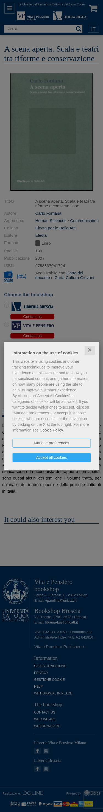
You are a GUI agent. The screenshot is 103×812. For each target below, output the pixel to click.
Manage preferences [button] (51, 443)
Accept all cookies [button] (51, 457)
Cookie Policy (51, 430)
